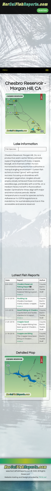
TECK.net (42, 477)
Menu (5, 70)
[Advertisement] (25, 40)
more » (20, 294)
